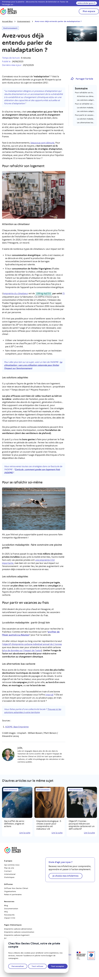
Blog (6, 905)
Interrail (49, 695)
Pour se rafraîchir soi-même (85, 104)
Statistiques (9, 877)
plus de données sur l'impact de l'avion (22, 650)
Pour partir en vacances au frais (85, 115)
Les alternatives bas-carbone (86, 122)
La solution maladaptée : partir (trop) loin (86, 119)
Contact (8, 871)
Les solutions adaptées (86, 100)
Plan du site (9, 868)
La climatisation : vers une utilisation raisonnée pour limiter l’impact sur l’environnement (33, 365)
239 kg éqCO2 (43, 293)
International (9, 874)
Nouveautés (9, 915)
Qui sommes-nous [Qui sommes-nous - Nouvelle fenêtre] (11, 865)
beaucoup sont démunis (42, 143)
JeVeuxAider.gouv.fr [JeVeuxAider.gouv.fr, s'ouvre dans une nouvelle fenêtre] (86, 3)
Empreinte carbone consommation (19, 932)
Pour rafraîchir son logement (85, 92)
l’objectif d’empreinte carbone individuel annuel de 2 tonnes (32, 644)
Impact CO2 (9, 918)
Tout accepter (57, 966)
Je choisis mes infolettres (65, 876)
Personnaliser (18, 966)
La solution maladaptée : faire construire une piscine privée (86, 107)
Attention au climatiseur (86, 96)
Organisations (10, 891)
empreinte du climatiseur (15, 293)
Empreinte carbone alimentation (18, 929)
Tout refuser (37, 966)
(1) (63, 293)
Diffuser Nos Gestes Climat (16, 888)
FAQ (6, 911)
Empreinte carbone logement (17, 935)
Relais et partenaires (13, 894)
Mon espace (89, 11)
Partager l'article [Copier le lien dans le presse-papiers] (82, 79)
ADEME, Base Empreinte (17, 727)
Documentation (11, 908)
